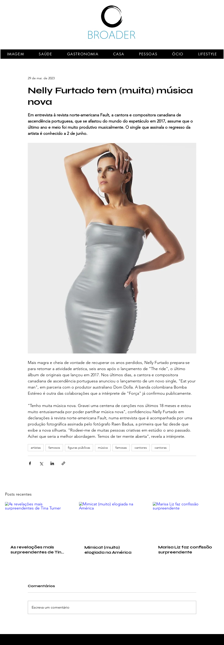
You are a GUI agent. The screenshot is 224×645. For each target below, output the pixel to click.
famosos (54, 447)
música (103, 447)
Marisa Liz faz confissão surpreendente (185, 550)
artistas (36, 447)
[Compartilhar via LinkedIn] (52, 463)
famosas (121, 447)
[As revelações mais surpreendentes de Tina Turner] (38, 520)
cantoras (161, 447)
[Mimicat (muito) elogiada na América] (112, 520)
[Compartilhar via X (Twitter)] (41, 463)
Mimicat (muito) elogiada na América (107, 550)
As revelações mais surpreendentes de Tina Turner (37, 550)
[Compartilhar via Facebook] (30, 463)
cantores (141, 447)
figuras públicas (79, 447)
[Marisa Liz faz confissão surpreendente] (186, 520)
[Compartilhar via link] (63, 463)
